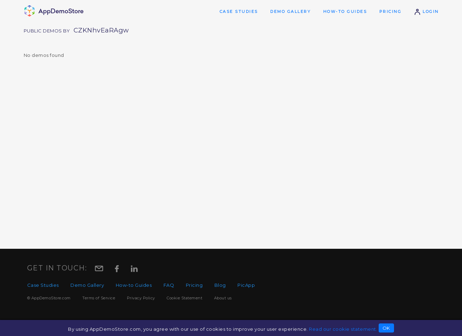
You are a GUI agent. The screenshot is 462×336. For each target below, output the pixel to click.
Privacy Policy (141, 298)
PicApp (246, 285)
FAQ (169, 285)
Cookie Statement (184, 298)
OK (386, 328)
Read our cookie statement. (343, 329)
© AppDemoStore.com (49, 298)
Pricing (390, 11)
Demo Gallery (290, 11)
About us (223, 298)
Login (426, 11)
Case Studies (239, 11)
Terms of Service (98, 298)
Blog (220, 285)
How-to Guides (345, 11)
